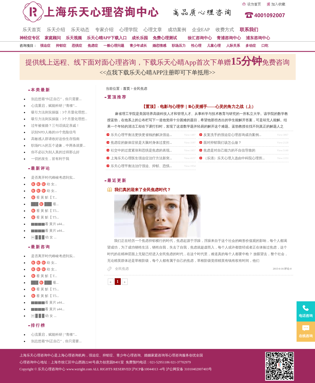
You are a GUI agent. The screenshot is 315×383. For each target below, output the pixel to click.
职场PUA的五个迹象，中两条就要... (58, 145)
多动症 (251, 46)
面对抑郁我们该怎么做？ (222, 143)
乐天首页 (31, 29)
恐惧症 (77, 46)
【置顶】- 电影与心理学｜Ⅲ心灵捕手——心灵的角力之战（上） (199, 106)
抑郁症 (61, 46)
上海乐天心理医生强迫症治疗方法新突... (141, 158)
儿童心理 (214, 46)
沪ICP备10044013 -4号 (148, 369)
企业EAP (201, 29)
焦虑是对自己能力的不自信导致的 (229, 150)
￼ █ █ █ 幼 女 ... (44, 237)
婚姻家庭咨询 (154, 355)
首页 (126, 89)
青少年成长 (138, 46)
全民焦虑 (122, 269)
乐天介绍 (56, 29)
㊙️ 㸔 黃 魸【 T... (44, 197)
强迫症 (45, 46)
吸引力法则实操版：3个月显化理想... (59, 112)
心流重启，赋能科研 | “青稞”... (54, 106)
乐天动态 (80, 29)
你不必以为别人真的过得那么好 (55, 152)
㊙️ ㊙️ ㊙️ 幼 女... (44, 184)
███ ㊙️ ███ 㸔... (45, 204)
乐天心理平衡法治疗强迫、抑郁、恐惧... (141, 166)
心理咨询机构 (75, 355)
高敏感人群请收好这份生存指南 (55, 139)
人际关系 (233, 46)
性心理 (196, 46)
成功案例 (177, 29)
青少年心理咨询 (128, 355)
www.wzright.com (79, 369)
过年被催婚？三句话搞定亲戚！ (55, 126)
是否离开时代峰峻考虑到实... (53, 177)
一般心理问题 (113, 46)
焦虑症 (93, 46)
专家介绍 (104, 29)
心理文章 (153, 29)
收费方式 (225, 29)
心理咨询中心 (30, 362)
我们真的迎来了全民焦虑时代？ (142, 190)
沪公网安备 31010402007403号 (189, 369)
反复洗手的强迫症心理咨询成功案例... (232, 135)
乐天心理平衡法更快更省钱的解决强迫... (141, 135)
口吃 (264, 46)
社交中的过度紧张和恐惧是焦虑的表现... (141, 150)
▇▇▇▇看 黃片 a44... (48, 224)
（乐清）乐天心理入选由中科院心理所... (234, 158)
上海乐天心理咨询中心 (37, 355)
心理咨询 (175, 355)
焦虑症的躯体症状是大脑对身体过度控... (141, 143)
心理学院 (128, 29)
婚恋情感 (159, 46)
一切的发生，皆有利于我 (50, 159)
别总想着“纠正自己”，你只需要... (56, 99)
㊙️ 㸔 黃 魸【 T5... (45, 211)
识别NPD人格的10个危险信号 (53, 132)
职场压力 (179, 46)
